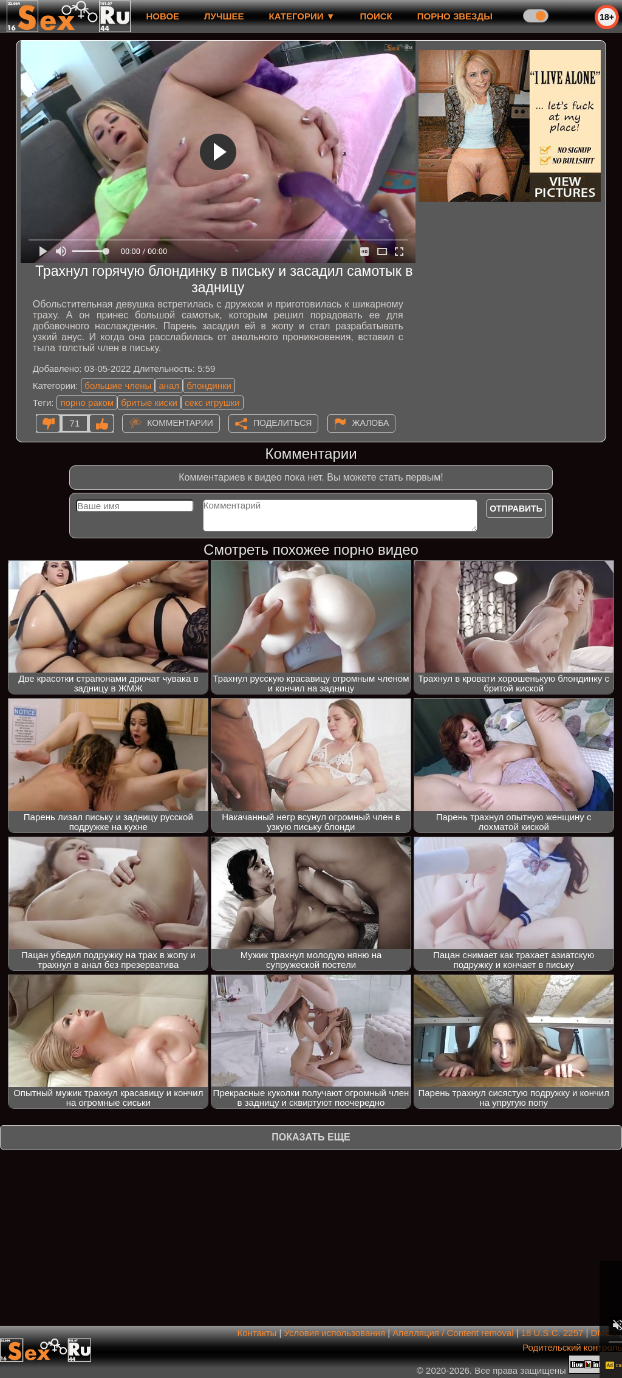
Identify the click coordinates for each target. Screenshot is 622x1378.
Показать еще (311, 1137)
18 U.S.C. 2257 (552, 1333)
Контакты (257, 1333)
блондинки (208, 385)
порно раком (87, 402)
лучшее (224, 16)
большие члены (117, 385)
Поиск (376, 16)
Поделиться (282, 423)
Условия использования (335, 1333)
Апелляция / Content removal (452, 1333)
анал (169, 385)
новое (162, 16)
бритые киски (149, 402)
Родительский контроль (572, 1347)
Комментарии (180, 423)
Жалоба (370, 423)
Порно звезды (455, 16)
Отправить (516, 508)
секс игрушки (212, 402)
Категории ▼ (302, 16)
